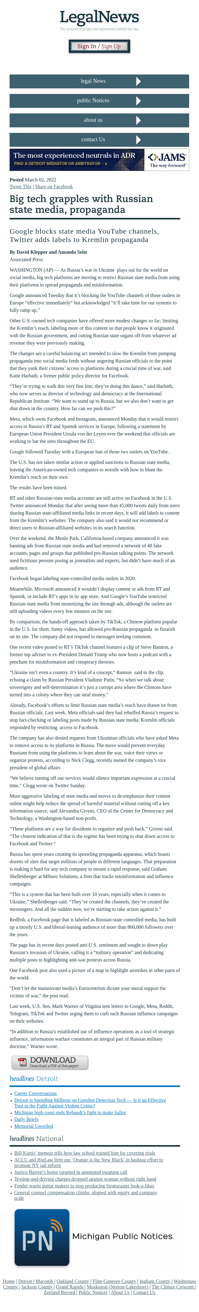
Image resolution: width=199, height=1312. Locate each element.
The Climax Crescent (173, 1286)
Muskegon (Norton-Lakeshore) (118, 1286)
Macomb (44, 1281)
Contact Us (144, 1292)
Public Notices (93, 1292)
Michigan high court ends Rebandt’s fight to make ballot (70, 1112)
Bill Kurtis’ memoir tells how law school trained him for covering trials (84, 1153)
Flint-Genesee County (115, 1281)
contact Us (93, 139)
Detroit (25, 1281)
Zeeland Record (60, 1292)
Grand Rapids (70, 1286)
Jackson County (37, 1286)
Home (9, 1281)
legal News (93, 81)
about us (93, 120)
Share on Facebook (54, 186)
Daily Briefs (26, 1119)
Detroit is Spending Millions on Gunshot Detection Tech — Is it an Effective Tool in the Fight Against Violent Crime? (90, 1103)
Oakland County (73, 1281)
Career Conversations (35, 1093)
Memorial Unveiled (33, 1126)
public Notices (93, 100)
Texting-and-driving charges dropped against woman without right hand (85, 1179)
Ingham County (155, 1281)
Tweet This (20, 186)
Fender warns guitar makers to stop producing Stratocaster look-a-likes (84, 1185)
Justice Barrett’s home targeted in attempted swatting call (70, 1172)
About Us (120, 1292)
